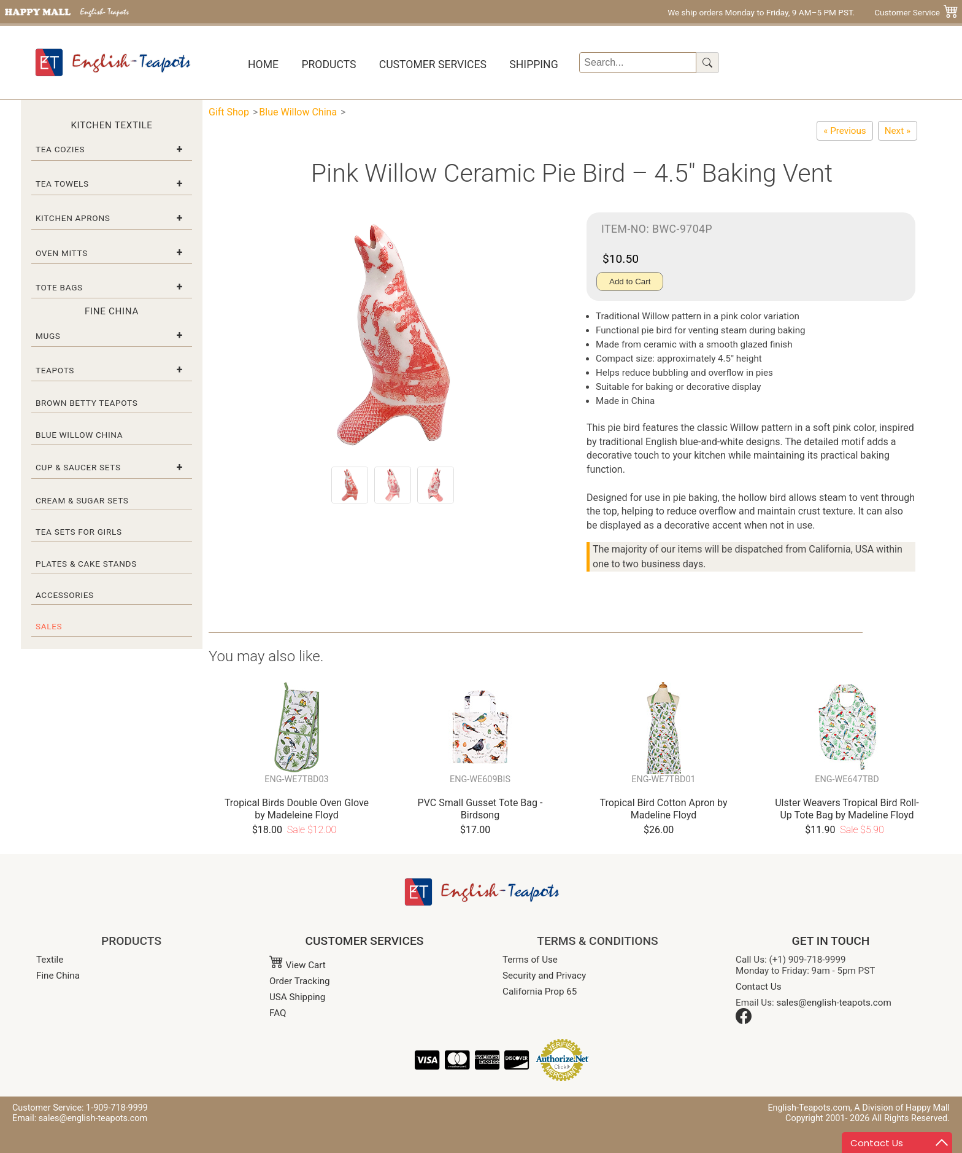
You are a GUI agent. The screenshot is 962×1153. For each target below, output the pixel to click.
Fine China (58, 975)
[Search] (637, 62)
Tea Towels (62, 183)
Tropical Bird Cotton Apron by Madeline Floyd (663, 808)
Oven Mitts (62, 253)
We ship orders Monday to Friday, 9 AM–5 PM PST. (761, 12)
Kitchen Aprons (73, 218)
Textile (49, 959)
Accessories (65, 595)
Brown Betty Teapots (87, 403)
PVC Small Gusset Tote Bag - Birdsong (480, 808)
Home (263, 64)
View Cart (297, 965)
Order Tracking (299, 981)
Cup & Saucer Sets (78, 467)
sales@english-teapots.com (834, 1002)
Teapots (55, 370)
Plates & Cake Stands (86, 564)
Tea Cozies (60, 149)
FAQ (277, 1013)
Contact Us (759, 986)
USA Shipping (297, 997)
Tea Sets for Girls (79, 532)
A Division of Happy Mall (902, 1108)
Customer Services (433, 64)
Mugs (48, 336)
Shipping (533, 64)
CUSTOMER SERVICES (365, 941)
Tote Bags (59, 287)
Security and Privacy (544, 975)
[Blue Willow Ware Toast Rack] (844, 131)
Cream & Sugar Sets (82, 500)
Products (328, 64)
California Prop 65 (539, 991)
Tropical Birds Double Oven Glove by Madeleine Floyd (297, 808)
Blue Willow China (79, 435)
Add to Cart (629, 281)
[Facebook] (744, 1021)
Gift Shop (229, 112)
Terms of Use (530, 959)
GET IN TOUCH (831, 941)
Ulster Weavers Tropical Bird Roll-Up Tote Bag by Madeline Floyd (847, 808)
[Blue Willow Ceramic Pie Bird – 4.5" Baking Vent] (897, 131)
